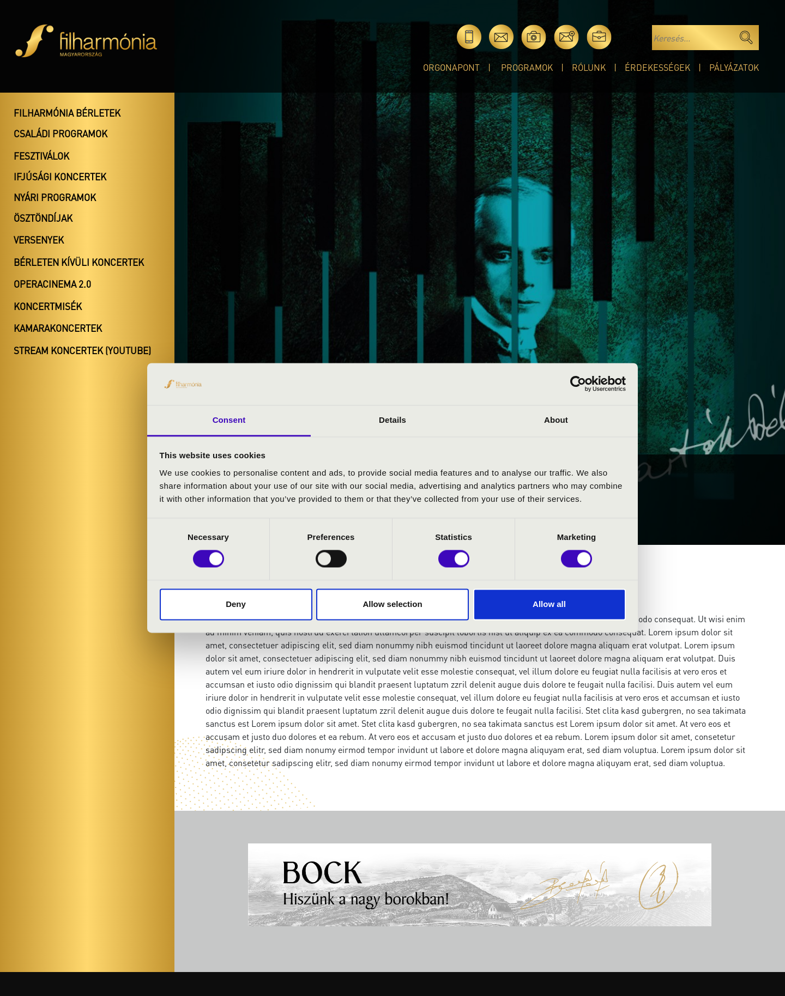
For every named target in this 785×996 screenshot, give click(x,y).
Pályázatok (734, 67)
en (631, 36)
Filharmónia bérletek (67, 113)
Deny (236, 604)
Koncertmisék (48, 306)
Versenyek (39, 240)
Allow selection (392, 604)
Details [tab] (392, 419)
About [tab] (556, 419)
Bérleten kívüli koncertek (79, 262)
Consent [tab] (229, 419)
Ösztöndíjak (43, 218)
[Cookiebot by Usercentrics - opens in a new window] (578, 384)
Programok (527, 67)
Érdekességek (657, 67)
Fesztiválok (41, 156)
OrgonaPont (451, 67)
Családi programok (60, 133)
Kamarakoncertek (58, 328)
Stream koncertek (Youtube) (82, 350)
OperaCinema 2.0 (52, 284)
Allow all (549, 604)
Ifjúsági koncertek (60, 177)
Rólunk (589, 67)
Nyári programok (55, 197)
